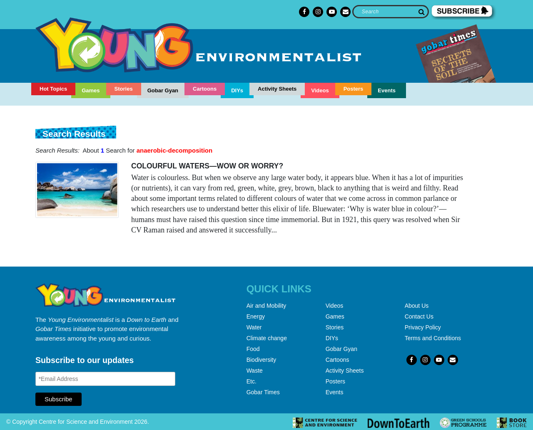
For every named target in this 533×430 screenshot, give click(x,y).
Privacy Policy (423, 327)
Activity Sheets (277, 89)
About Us (417, 305)
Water (254, 327)
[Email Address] (105, 379)
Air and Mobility (266, 305)
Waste (255, 370)
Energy (256, 316)
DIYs (237, 90)
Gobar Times (263, 392)
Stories (124, 89)
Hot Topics (53, 89)
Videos (320, 90)
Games (91, 90)
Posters (354, 89)
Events (387, 90)
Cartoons (205, 89)
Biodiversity (261, 359)
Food (253, 349)
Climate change (267, 338)
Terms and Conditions (433, 338)
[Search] (390, 11)
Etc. (252, 381)
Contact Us (419, 316)
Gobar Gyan (162, 90)
